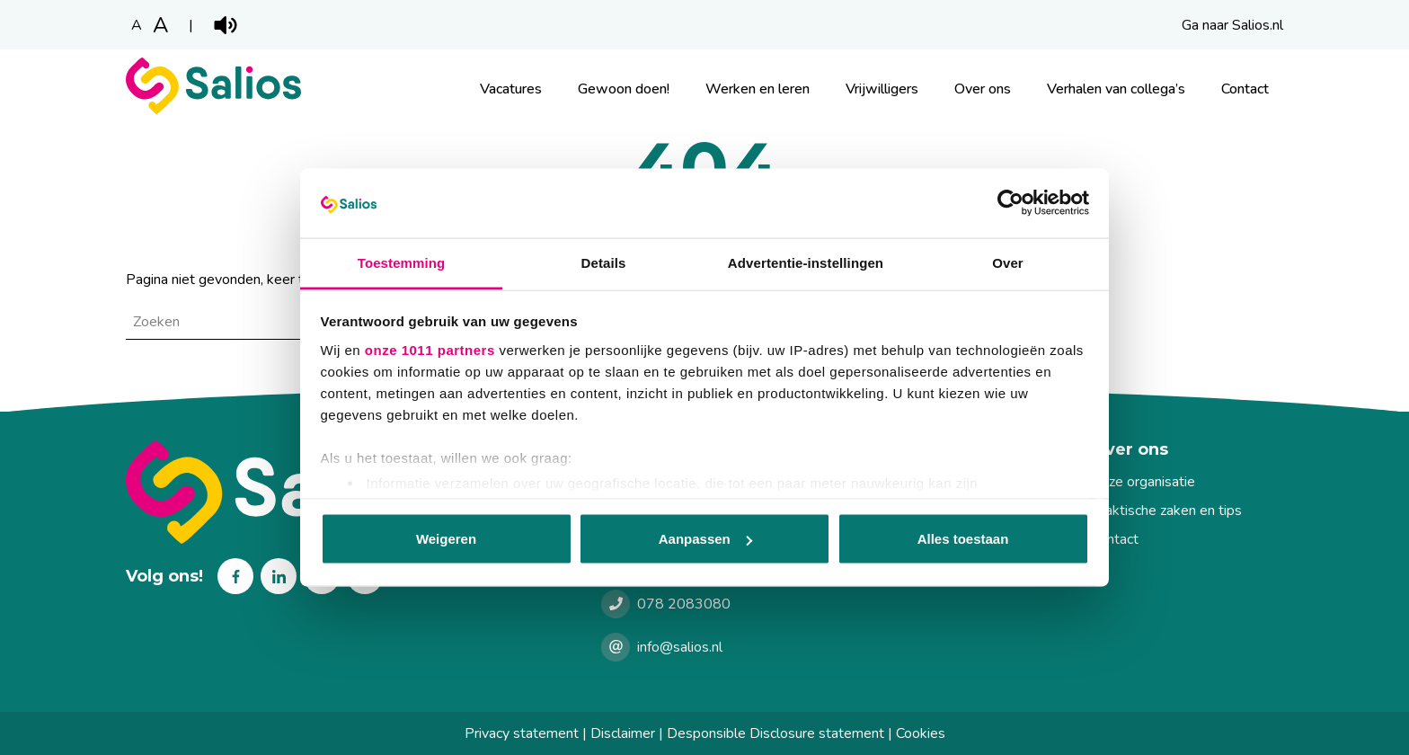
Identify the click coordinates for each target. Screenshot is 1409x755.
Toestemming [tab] (402, 262)
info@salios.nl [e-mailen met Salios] (679, 647)
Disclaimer (622, 733)
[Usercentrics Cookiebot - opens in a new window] (1010, 203)
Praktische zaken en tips (1166, 510)
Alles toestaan (963, 538)
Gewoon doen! (623, 89)
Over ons (982, 89)
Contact (1245, 89)
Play (226, 25)
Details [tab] (603, 262)
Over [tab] (1008, 262)
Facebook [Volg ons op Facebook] (235, 576)
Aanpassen (705, 538)
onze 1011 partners (430, 349)
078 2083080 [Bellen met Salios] (684, 604)
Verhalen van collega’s (1116, 89)
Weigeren (446, 538)
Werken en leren (757, 89)
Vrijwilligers (882, 89)
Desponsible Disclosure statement (775, 733)
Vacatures (511, 89)
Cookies (920, 733)
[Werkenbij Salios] (213, 110)
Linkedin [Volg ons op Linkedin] (279, 576)
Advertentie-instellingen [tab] (805, 262)
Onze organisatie (1143, 482)
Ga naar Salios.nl (1232, 25)
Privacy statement (522, 733)
